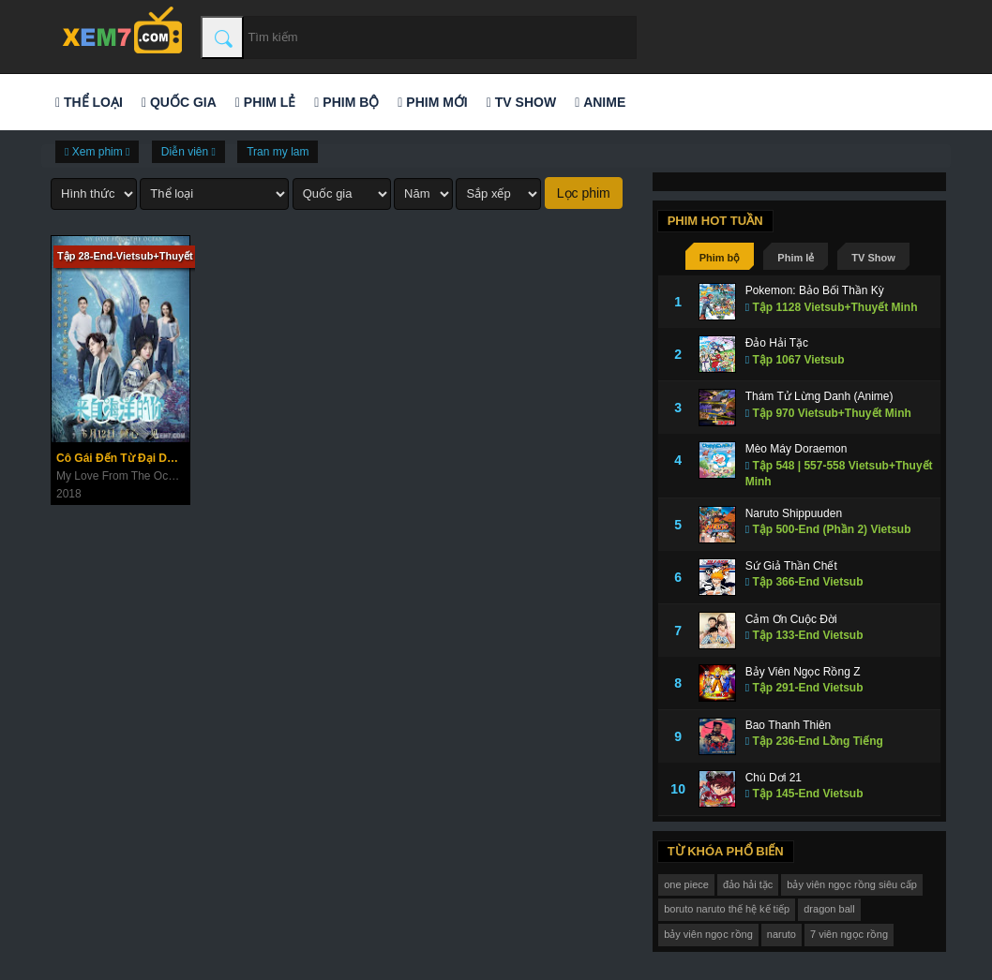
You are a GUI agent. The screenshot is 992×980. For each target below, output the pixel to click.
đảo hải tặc (748, 884)
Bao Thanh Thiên (788, 725)
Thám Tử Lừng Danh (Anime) (819, 396)
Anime (600, 102)
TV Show (521, 102)
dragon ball (829, 908)
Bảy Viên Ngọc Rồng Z (803, 671)
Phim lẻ (265, 102)
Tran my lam (277, 151)
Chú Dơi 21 (773, 777)
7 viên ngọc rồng (849, 934)
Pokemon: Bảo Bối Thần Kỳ (814, 290)
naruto (781, 934)
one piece (686, 884)
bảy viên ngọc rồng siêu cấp (852, 884)
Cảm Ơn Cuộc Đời (791, 619)
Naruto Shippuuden (793, 513)
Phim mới (432, 102)
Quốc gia (179, 102)
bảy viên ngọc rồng (708, 934)
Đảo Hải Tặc (776, 342)
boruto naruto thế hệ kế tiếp (726, 908)
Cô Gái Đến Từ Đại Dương (122, 458)
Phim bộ (346, 102)
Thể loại (89, 102)
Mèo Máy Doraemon (796, 448)
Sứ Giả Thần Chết (791, 565)
